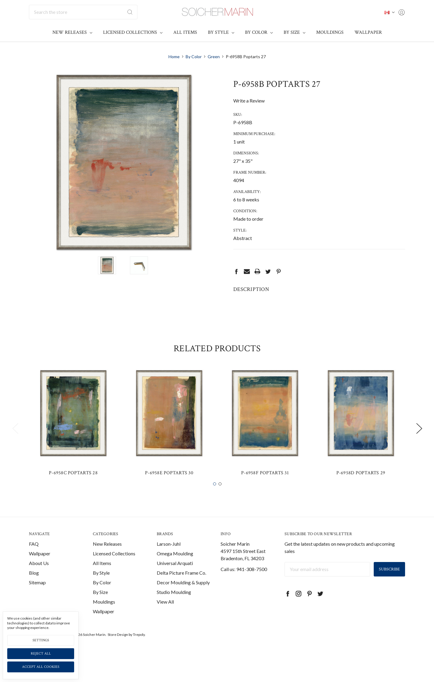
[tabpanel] (73, 436)
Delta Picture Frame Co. (181, 584)
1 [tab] (214, 495)
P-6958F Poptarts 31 (265, 484)
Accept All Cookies (40, 667)
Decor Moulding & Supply (183, 593)
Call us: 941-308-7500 (244, 580)
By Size (294, 32)
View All (165, 613)
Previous (15, 439)
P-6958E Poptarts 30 (169, 484)
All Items (185, 32)
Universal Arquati (175, 574)
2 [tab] (220, 495)
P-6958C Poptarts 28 (73, 484)
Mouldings (330, 32)
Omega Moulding (175, 564)
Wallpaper (368, 32)
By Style (221, 32)
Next (419, 439)
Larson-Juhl (169, 555)
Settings (41, 640)
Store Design (118, 645)
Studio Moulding (174, 603)
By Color (259, 32)
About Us (39, 574)
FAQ (34, 555)
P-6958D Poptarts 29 (360, 484)
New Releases (72, 32)
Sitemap (37, 593)
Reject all (41, 653)
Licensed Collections (132, 32)
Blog (34, 584)
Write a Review (249, 100)
